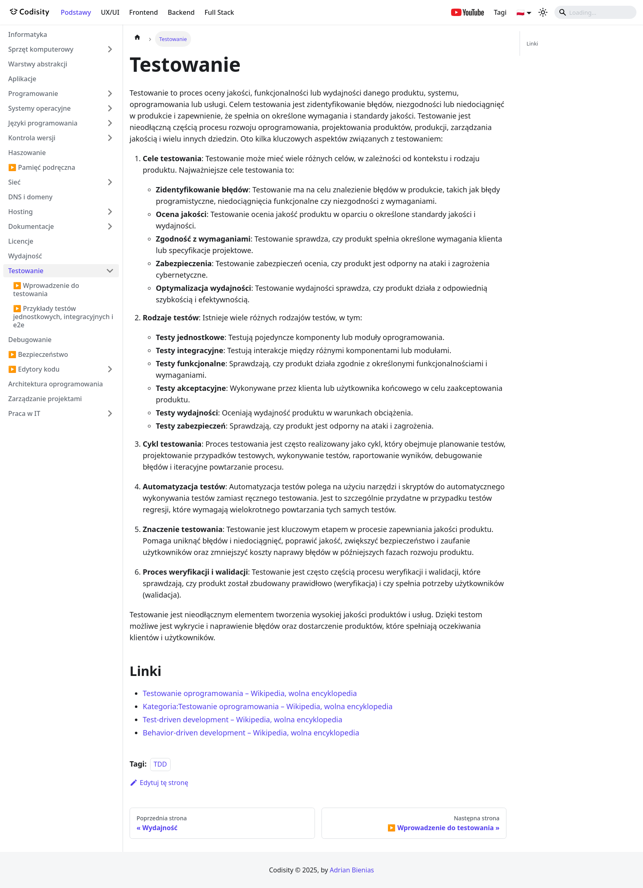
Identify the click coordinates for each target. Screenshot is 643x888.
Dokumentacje (31, 226)
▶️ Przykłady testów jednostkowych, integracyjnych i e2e (63, 316)
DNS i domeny (30, 196)
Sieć (14, 182)
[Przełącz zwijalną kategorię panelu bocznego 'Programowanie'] (110, 93)
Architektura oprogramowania (55, 383)
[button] (523, 12)
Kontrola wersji (31, 137)
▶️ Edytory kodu (33, 369)
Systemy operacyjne (39, 108)
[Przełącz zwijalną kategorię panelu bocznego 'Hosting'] (110, 211)
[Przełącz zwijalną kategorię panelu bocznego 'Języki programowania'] (110, 123)
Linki (532, 43)
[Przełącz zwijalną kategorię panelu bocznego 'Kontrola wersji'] (110, 137)
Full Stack (219, 12)
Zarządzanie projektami (45, 398)
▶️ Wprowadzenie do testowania (46, 289)
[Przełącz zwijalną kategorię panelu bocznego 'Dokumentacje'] (110, 226)
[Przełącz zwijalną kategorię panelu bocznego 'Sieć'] (110, 182)
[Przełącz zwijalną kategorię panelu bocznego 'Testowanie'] (110, 270)
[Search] (595, 12)
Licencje (20, 241)
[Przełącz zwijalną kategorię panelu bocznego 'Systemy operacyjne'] (110, 108)
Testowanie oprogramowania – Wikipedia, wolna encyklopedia (250, 693)
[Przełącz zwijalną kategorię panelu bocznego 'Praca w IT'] (110, 413)
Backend (181, 12)
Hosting (20, 211)
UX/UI (110, 12)
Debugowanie (30, 339)
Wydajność (25, 255)
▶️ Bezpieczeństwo (38, 354)
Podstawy (76, 12)
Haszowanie (27, 152)
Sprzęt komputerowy (40, 49)
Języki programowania (43, 123)
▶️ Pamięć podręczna (41, 167)
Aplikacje (22, 78)
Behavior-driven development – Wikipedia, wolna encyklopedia (251, 732)
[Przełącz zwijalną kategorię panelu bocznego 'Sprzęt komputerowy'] (110, 49)
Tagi (500, 12)
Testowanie (25, 270)
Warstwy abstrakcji (37, 63)
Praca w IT (24, 413)
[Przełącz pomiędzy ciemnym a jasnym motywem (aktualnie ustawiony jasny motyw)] (543, 12)
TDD (160, 764)
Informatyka (27, 34)
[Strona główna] (137, 39)
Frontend (143, 12)
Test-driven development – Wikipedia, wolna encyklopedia (242, 719)
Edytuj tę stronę (159, 782)
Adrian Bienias (352, 869)
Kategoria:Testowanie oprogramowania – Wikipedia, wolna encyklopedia (267, 706)
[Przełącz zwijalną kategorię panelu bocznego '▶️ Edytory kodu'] (110, 369)
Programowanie (33, 93)
